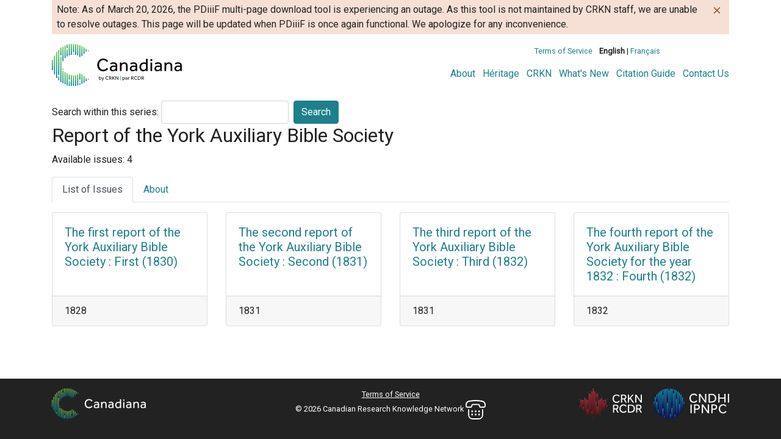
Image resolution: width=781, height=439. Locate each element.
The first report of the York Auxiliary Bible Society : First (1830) (123, 247)
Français (645, 50)
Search (316, 112)
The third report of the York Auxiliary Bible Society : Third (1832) (471, 247)
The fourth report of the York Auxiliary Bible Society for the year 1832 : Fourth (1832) (649, 254)
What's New (584, 73)
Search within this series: (105, 112)
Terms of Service (563, 50)
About (462, 73)
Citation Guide (645, 73)
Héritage (501, 73)
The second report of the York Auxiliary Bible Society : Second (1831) (303, 247)
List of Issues (92, 189)
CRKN (539, 73)
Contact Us (706, 73)
